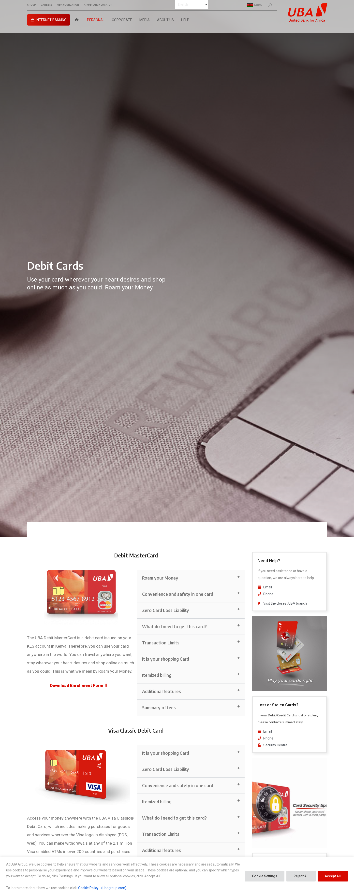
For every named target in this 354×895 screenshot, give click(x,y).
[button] (191, 578)
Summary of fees (159, 707)
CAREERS (46, 5)
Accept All (333, 876)
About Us (165, 20)
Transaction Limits (160, 642)
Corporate (122, 20)
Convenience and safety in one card (177, 594)
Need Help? (269, 560)
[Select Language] (191, 4)
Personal (95, 20)
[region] (177, 876)
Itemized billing (156, 675)
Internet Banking (51, 20)
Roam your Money (160, 578)
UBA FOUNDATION (68, 5)
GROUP (31, 5)
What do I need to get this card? (174, 626)
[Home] (76, 20)
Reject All (301, 876)
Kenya (254, 4)
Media (144, 20)
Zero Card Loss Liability (165, 610)
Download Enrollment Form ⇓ (79, 685)
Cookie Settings (264, 876)
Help (185, 20)
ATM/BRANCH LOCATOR (98, 5)
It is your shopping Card (165, 659)
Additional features (161, 691)
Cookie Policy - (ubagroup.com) (102, 888)
